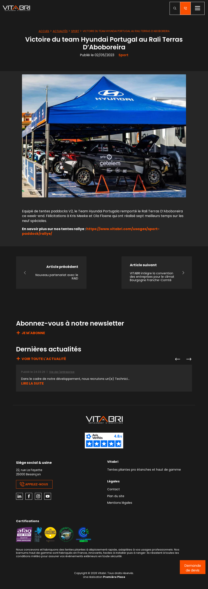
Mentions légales (119, 503)
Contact (113, 489)
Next (188, 359)
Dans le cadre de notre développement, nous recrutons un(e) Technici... (75, 379)
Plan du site (115, 496)
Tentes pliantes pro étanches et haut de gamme (144, 470)
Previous (177, 359)
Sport (75, 31)
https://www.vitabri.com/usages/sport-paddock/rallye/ (91, 231)
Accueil (44, 31)
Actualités (60, 31)
